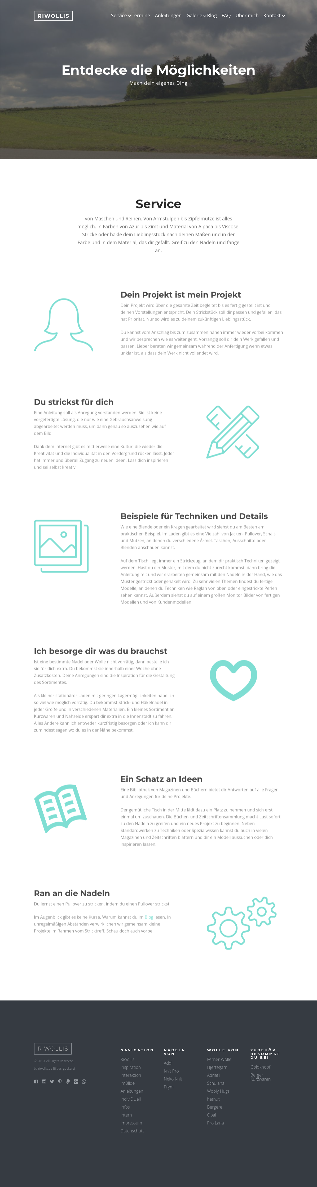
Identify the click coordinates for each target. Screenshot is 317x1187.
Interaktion (131, 1075)
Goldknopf (260, 1067)
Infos (125, 1107)
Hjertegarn (217, 1067)
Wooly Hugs (218, 1091)
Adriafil (213, 1075)
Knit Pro (171, 1071)
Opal (211, 1115)
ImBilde (128, 1083)
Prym (169, 1087)
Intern (126, 1115)
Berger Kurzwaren (260, 1077)
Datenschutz (132, 1131)
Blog (212, 15)
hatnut (213, 1099)
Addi (168, 1063)
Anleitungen (168, 15)
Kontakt (272, 15)
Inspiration (131, 1067)
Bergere (214, 1107)
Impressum (131, 1123)
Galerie (194, 15)
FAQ (226, 15)
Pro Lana (215, 1123)
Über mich (247, 15)
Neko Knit (173, 1079)
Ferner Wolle (219, 1059)
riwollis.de (45, 1068)
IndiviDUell (131, 1099)
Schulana (215, 1083)
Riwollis (127, 1059)
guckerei (69, 1068)
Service (119, 15)
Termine (141, 15)
